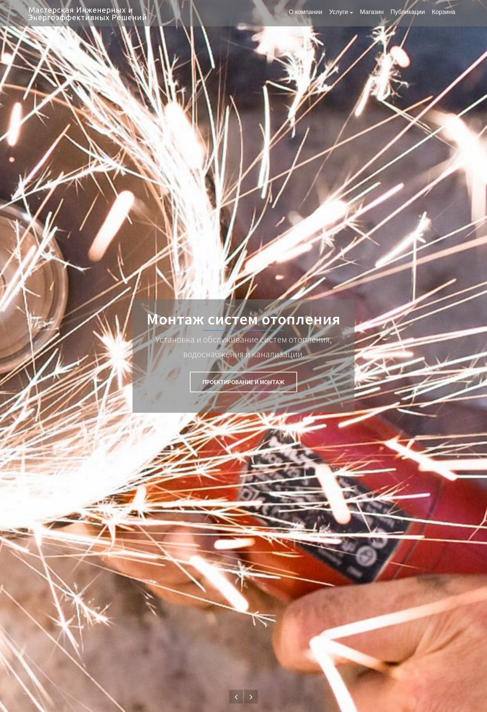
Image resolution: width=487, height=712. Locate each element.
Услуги (338, 12)
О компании (305, 12)
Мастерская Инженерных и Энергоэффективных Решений (87, 13)
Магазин (372, 12)
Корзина (443, 12)
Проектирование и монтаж (243, 382)
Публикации (408, 12)
